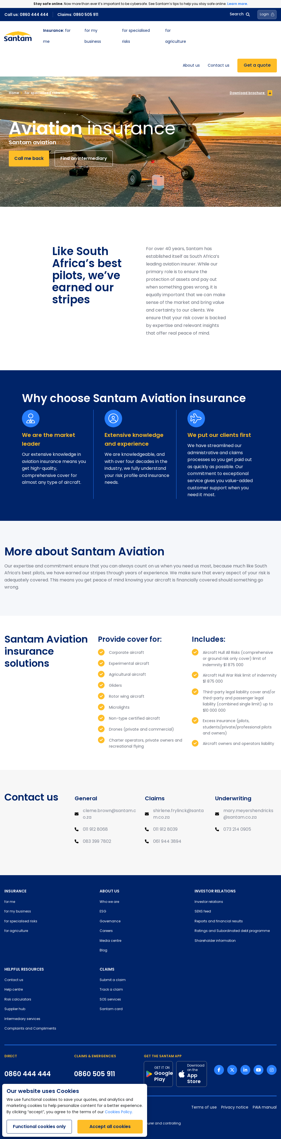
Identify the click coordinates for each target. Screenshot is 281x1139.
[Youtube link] (258, 1069)
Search (240, 14)
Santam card (111, 1009)
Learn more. (237, 3)
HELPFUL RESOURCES (24, 969)
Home (14, 93)
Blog (103, 950)
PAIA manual (265, 1108)
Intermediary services (22, 1019)
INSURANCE (15, 891)
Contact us (218, 66)
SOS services (110, 999)
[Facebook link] (219, 1069)
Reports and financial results (219, 921)
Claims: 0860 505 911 (77, 14)
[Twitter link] (232, 1069)
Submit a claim (113, 980)
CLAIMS (107, 969)
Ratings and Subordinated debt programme (232, 931)
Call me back (29, 158)
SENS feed (203, 911)
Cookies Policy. (119, 1112)
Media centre (110, 941)
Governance (110, 921)
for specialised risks (40, 93)
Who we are (109, 902)
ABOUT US (109, 891)
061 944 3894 (167, 842)
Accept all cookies (110, 1126)
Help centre (13, 989)
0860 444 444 (27, 1074)
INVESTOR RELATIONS (215, 891)
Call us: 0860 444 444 (26, 14)
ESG (103, 911)
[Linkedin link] (245, 1069)
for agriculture (16, 931)
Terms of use (204, 1108)
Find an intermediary (83, 158)
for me (9, 902)
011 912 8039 (165, 829)
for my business (17, 911)
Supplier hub (14, 1009)
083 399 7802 (97, 842)
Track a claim (111, 989)
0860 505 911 (94, 1074)
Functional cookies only (39, 1126)
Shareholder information (215, 941)
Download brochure (251, 93)
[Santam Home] (18, 36)
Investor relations (209, 902)
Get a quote (257, 65)
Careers (106, 931)
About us (191, 66)
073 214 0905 (237, 829)
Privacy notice (234, 1108)
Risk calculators (17, 999)
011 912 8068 (95, 829)
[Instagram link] (271, 1069)
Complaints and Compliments (30, 1028)
